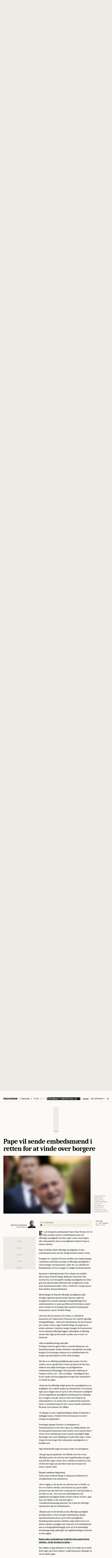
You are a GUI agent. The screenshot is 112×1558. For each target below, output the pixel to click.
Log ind (86, 1099)
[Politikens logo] (10, 1098)
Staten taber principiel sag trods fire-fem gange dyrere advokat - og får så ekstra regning (64, 1540)
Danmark (25, 1099)
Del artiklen (97, 1099)
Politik (36, 1099)
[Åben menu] (108, 1098)
